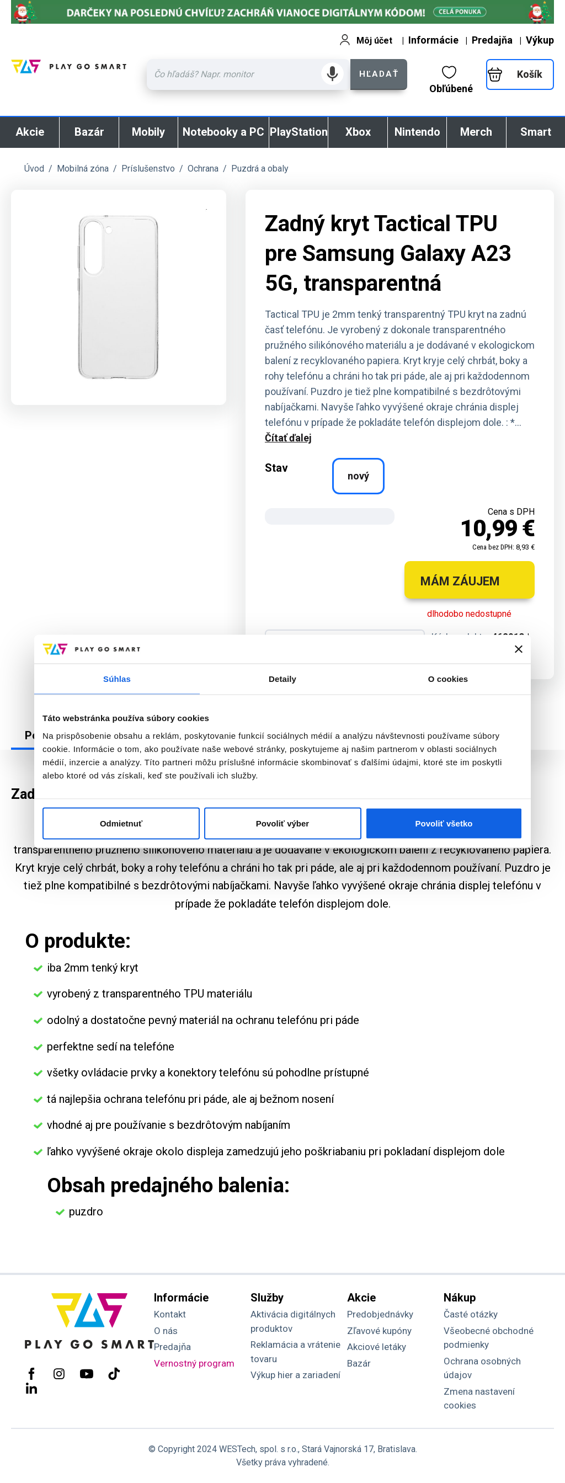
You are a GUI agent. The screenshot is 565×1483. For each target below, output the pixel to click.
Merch (476, 131)
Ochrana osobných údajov (482, 1368)
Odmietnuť (121, 823)
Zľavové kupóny (379, 1330)
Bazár (89, 131)
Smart (535, 131)
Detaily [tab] (282, 679)
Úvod (34, 168)
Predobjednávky (380, 1314)
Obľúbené (451, 80)
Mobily (148, 131)
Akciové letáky (376, 1346)
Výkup (540, 40)
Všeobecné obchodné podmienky (489, 1338)
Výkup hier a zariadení (295, 1374)
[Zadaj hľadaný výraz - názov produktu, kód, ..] (248, 74)
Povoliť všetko (444, 823)
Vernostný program (194, 1363)
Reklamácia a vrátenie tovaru (295, 1351)
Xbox (358, 131)
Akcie (29, 131)
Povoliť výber (282, 823)
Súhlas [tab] (117, 679)
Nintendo (417, 131)
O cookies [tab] (448, 679)
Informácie (433, 40)
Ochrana (203, 168)
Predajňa (492, 40)
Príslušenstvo (148, 168)
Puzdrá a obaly (260, 168)
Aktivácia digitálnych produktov (292, 1321)
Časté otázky (471, 1314)
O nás (166, 1330)
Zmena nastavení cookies (479, 1398)
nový (358, 476)
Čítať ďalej (288, 438)
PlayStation (299, 131)
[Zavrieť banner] (519, 649)
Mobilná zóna (83, 168)
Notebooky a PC (223, 131)
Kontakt (170, 1314)
